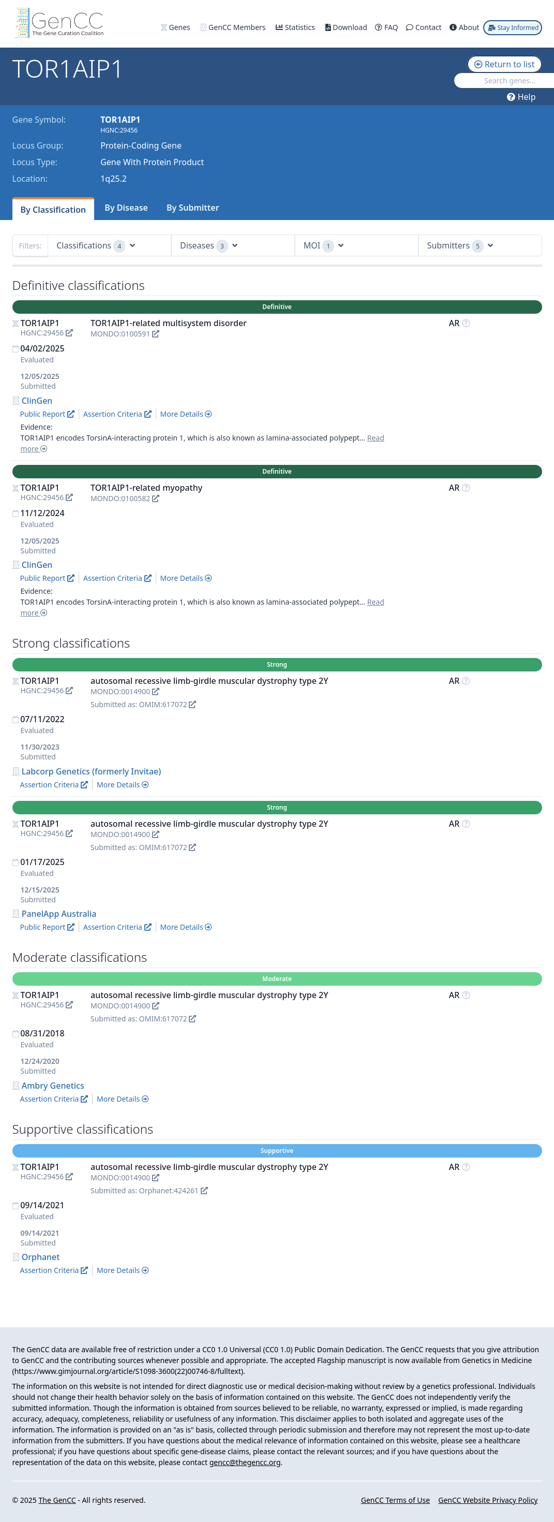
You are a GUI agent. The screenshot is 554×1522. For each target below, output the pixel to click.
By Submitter (193, 207)
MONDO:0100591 (125, 334)
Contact (424, 27)
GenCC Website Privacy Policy (487, 1500)
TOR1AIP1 (40, 323)
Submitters (460, 246)
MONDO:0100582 (125, 498)
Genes (176, 27)
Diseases (208, 246)
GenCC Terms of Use (395, 1500)
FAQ (387, 27)
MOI (324, 246)
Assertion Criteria (117, 414)
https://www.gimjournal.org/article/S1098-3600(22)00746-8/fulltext (127, 1371)
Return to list (504, 64)
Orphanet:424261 (173, 1190)
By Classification (53, 209)
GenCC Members (233, 27)
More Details (186, 414)
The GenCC (57, 1500)
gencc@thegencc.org (245, 1462)
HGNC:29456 (47, 333)
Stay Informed (513, 27)
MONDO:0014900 (125, 691)
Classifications (95, 246)
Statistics (296, 27)
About (465, 27)
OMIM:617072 (168, 704)
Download (347, 27)
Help (521, 97)
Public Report (47, 414)
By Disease (126, 207)
